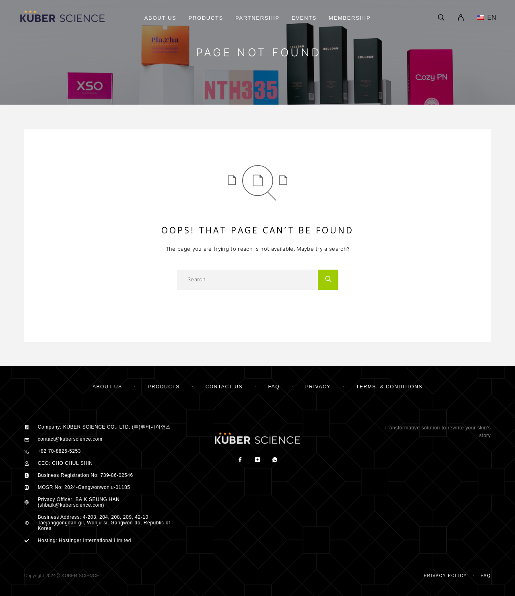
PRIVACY (318, 387)
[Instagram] (257, 460)
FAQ (274, 387)
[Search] (441, 18)
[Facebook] (240, 460)
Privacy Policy (445, 575)
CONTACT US (224, 387)
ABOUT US (107, 387)
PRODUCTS (164, 387)
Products (205, 18)
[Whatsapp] (274, 460)
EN (486, 17)
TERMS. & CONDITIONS (389, 387)
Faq (486, 575)
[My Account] (461, 18)
